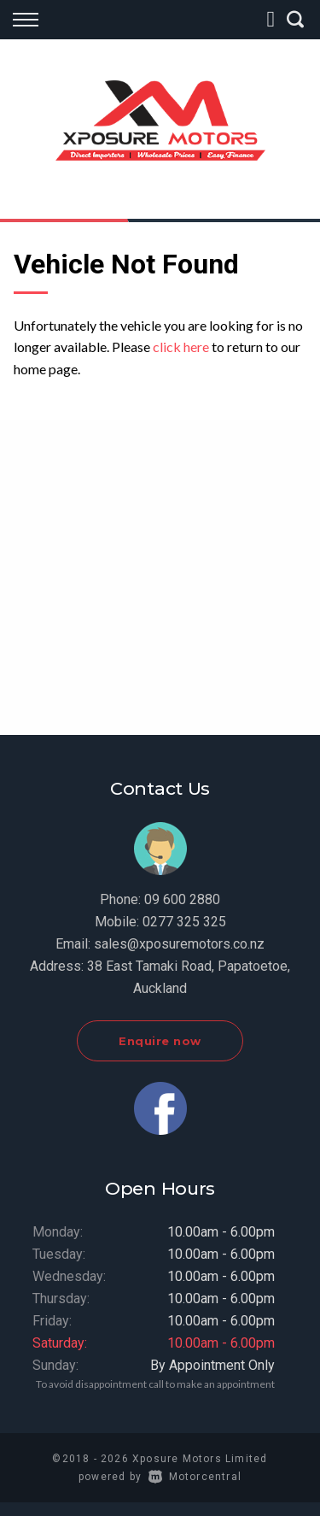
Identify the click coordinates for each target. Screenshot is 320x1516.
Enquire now (160, 1041)
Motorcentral (194, 1477)
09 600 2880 (182, 899)
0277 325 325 (184, 922)
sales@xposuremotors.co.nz (179, 944)
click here (181, 346)
